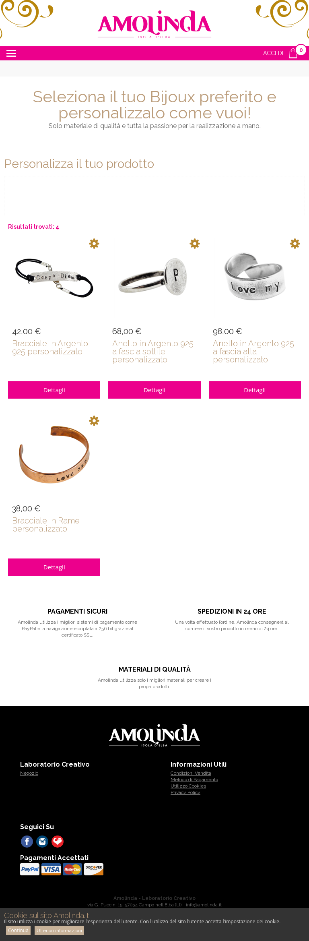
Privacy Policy (185, 792)
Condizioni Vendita (191, 773)
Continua (18, 930)
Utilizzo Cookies (188, 786)
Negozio (29, 773)
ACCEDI (273, 53)
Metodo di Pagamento (194, 779)
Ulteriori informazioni (59, 930)
